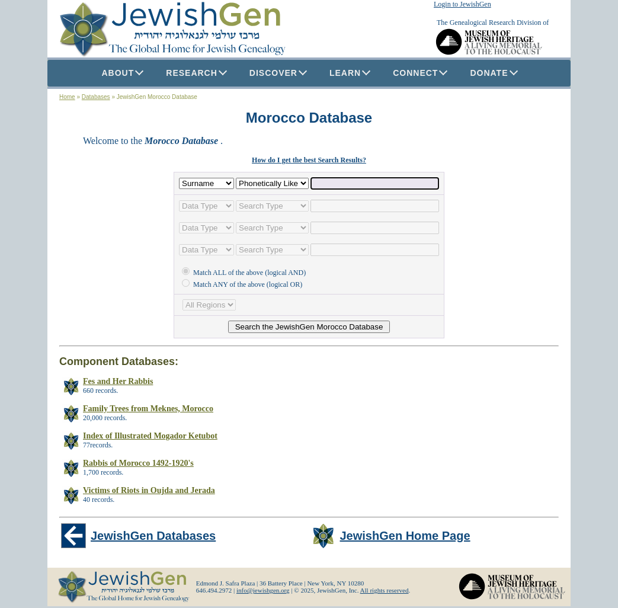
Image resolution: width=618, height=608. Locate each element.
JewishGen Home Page (405, 535)
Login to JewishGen (462, 4)
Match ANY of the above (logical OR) (242, 284)
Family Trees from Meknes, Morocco (148, 408)
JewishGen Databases (153, 535)
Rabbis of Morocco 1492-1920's (138, 463)
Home (67, 97)
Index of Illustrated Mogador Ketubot (150, 435)
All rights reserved (384, 590)
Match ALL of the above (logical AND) (244, 272)
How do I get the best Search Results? (309, 160)
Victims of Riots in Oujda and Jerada (149, 490)
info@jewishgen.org (263, 590)
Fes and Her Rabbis (118, 381)
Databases (96, 97)
